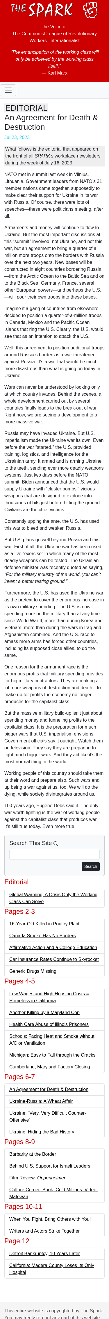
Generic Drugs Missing (32, 971)
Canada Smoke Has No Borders (42, 935)
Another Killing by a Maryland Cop (44, 1012)
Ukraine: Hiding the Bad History (41, 1131)
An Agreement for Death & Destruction (48, 1089)
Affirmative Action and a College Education (53, 947)
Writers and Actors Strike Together (44, 1231)
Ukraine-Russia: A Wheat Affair (41, 1101)
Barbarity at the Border (32, 1154)
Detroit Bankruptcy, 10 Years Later (44, 1253)
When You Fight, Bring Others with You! (50, 1219)
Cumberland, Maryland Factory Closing (49, 1066)
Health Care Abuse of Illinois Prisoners (49, 1024)
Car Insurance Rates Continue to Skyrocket (54, 959)
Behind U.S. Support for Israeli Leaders (49, 1166)
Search (90, 866)
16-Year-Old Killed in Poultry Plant (44, 923)
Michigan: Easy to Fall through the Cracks (52, 1055)
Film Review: (37, 1177)
